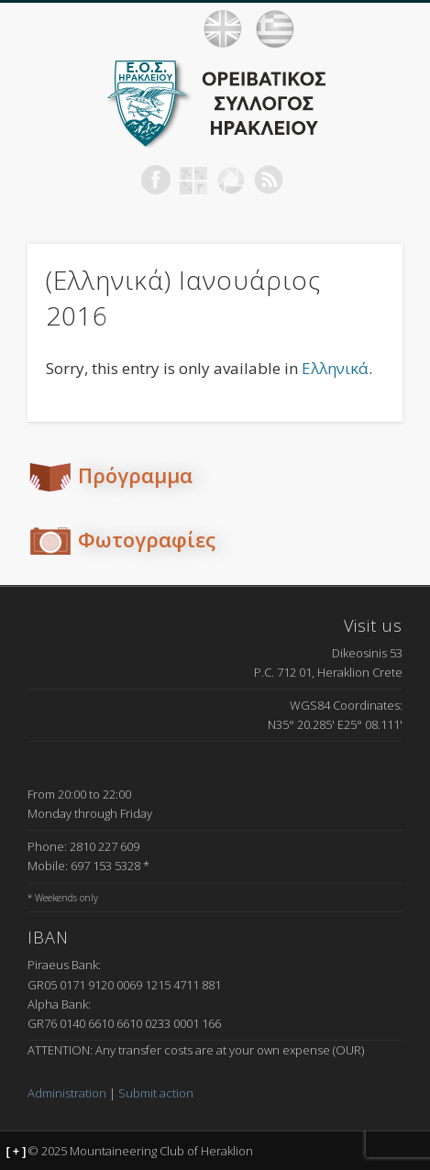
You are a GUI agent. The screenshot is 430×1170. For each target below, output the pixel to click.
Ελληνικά (335, 368)
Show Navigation (393, 28)
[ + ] (16, 1151)
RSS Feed (268, 179)
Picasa (231, 179)
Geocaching (193, 179)
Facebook (156, 179)
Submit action (155, 1093)
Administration (67, 1093)
